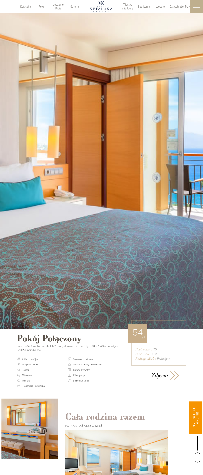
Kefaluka (25, 6)
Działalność (177, 6)
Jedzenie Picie (58, 6)
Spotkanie (144, 6)
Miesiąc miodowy (127, 6)
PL (188, 6)
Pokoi (42, 6)
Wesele (160, 6)
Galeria (74, 6)
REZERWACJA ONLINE (195, 417)
